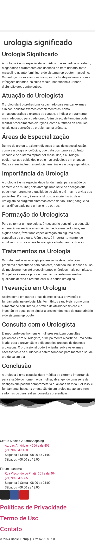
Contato (11, 529)
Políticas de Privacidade (33, 507)
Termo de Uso (19, 518)
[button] (47, 31)
